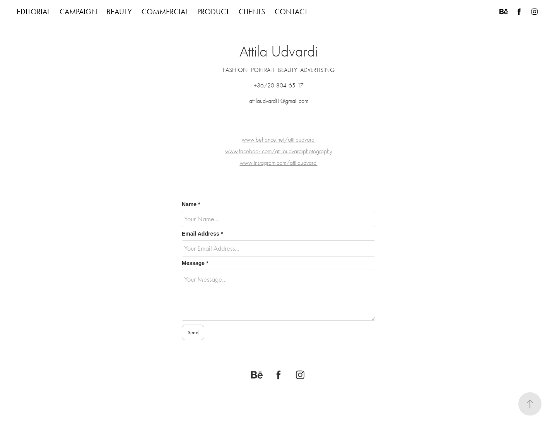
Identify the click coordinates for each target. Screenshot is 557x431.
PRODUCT (213, 11)
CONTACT (291, 11)
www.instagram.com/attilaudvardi (279, 162)
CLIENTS (252, 11)
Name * (191, 204)
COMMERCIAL (165, 11)
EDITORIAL (33, 11)
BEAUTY (119, 11)
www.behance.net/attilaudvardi (279, 139)
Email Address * (202, 233)
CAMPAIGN (78, 11)
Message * (195, 263)
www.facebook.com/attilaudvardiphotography (278, 151)
